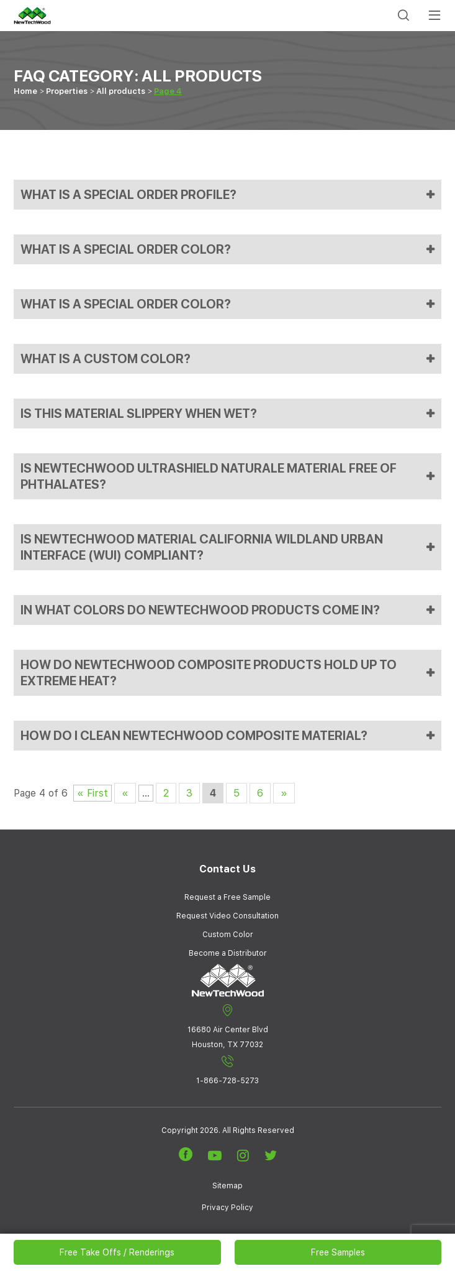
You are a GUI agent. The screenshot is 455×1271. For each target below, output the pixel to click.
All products (120, 91)
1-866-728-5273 (227, 1070)
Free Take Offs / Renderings (117, 1252)
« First (92, 793)
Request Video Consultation (227, 916)
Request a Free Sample (227, 897)
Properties (67, 91)
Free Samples (338, 1252)
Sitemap (227, 1185)
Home (25, 91)
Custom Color (227, 934)
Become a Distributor (228, 953)
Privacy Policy (227, 1207)
